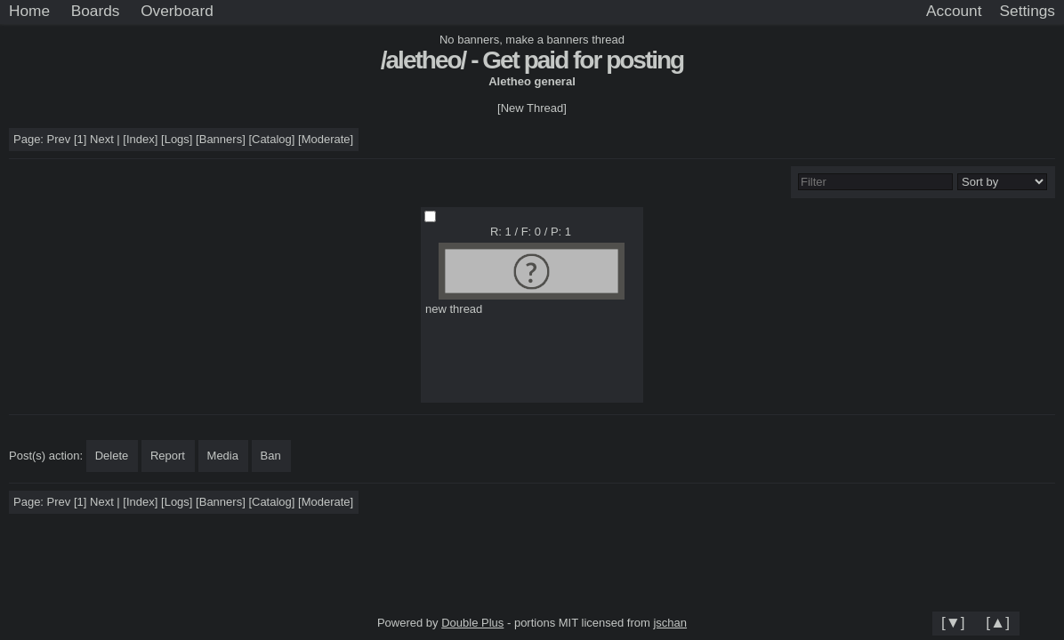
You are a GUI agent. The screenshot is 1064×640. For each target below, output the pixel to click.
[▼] (953, 622)
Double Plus (472, 622)
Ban (271, 455)
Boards (95, 11)
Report (167, 455)
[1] (80, 139)
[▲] (998, 622)
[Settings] (1027, 11)
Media (222, 455)
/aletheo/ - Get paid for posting (532, 60)
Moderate (326, 139)
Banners (220, 139)
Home (29, 11)
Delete (112, 455)
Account (953, 11)
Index (140, 139)
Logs (177, 139)
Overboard (177, 11)
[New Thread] (532, 108)
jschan (670, 622)
